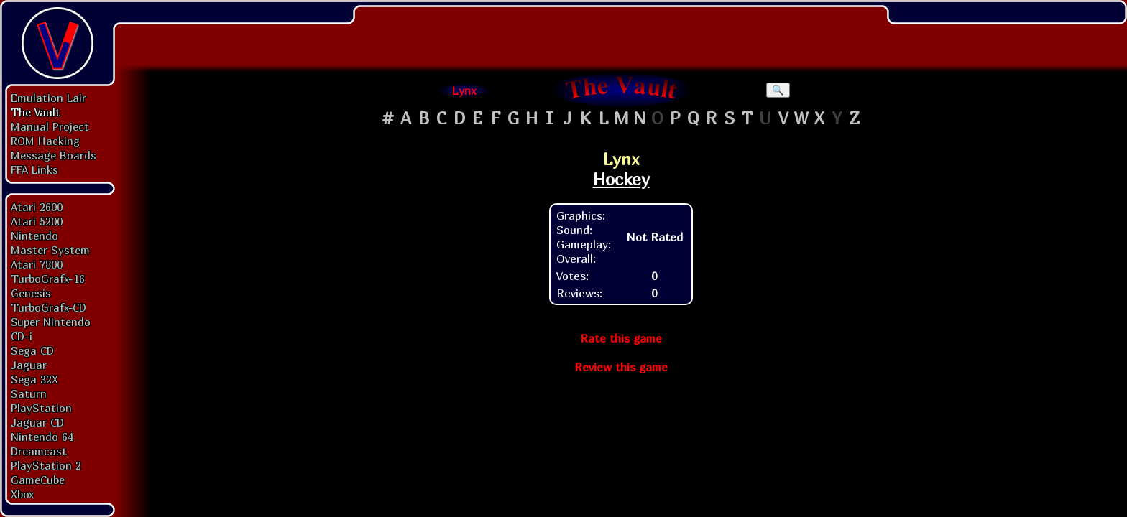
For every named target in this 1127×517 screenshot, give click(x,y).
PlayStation (41, 407)
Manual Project (50, 126)
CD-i (21, 336)
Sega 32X (34, 379)
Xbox (22, 494)
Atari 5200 (37, 221)
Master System (50, 249)
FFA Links (34, 169)
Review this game (621, 367)
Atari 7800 (37, 264)
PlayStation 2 (46, 465)
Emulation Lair (48, 97)
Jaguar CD (37, 422)
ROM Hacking (45, 140)
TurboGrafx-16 (48, 278)
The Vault (35, 112)
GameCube (38, 479)
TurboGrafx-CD (48, 307)
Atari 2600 (37, 206)
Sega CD (32, 350)
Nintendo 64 (42, 436)
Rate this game (621, 338)
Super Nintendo (51, 321)
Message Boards (53, 155)
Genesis (31, 293)
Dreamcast (39, 450)
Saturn (29, 393)
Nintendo (34, 235)
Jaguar (29, 364)
